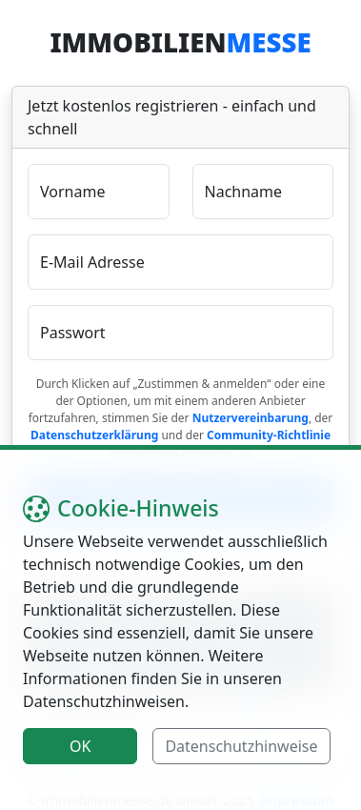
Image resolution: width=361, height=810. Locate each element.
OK (80, 746)
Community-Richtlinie (269, 435)
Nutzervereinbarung (250, 418)
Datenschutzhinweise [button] (241, 746)
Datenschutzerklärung (94, 435)
